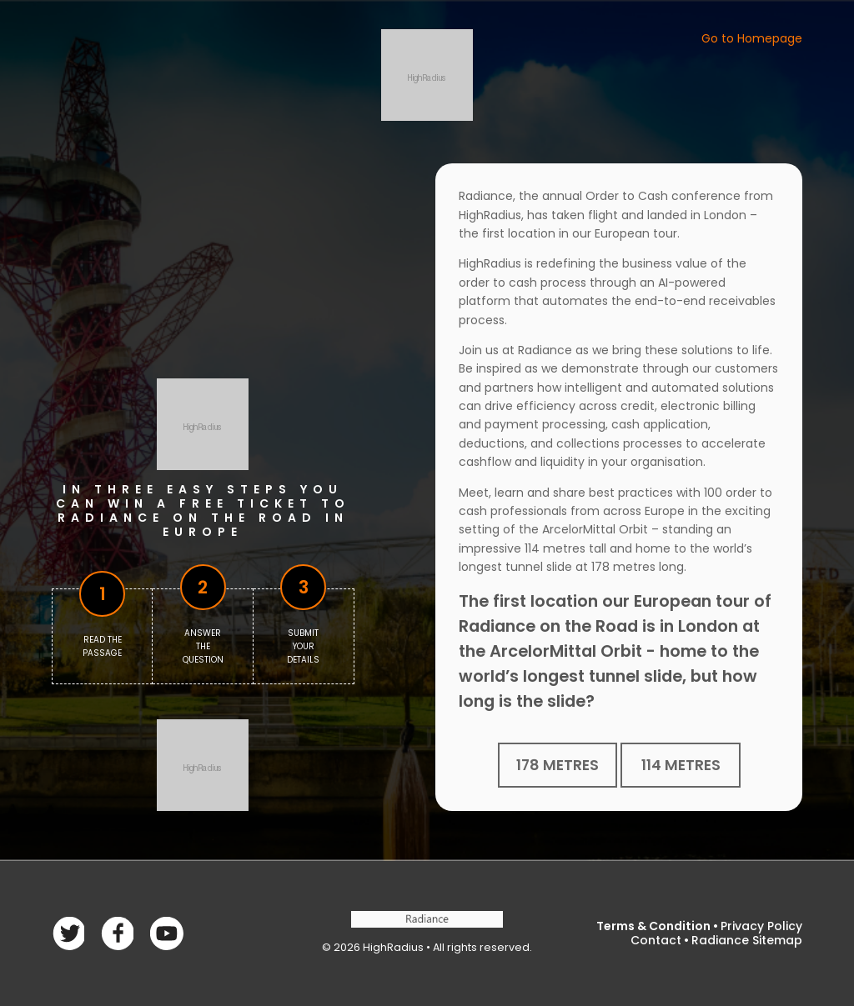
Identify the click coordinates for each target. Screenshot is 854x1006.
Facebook (68, 933)
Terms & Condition (653, 926)
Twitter (117, 933)
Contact (655, 940)
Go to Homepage (751, 38)
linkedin (166, 933)
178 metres (557, 765)
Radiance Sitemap (746, 940)
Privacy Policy (761, 926)
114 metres (681, 765)
